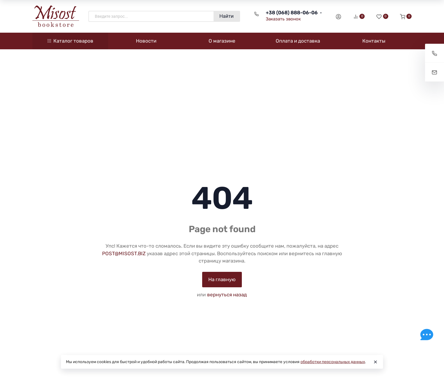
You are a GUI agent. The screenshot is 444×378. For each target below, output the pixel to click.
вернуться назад (227, 295)
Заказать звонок (283, 19)
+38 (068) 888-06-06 (292, 12)
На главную (222, 279)
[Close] (375, 362)
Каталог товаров (70, 41)
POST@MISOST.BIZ (124, 253)
